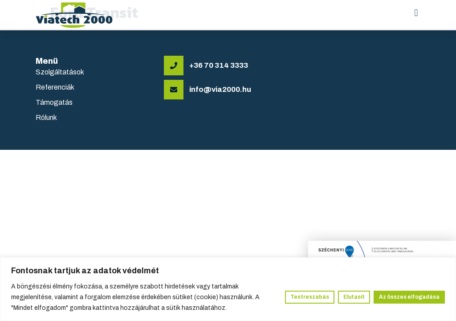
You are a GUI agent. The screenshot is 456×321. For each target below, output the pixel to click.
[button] (416, 13)
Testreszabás (309, 297)
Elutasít (354, 297)
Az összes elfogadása (409, 297)
